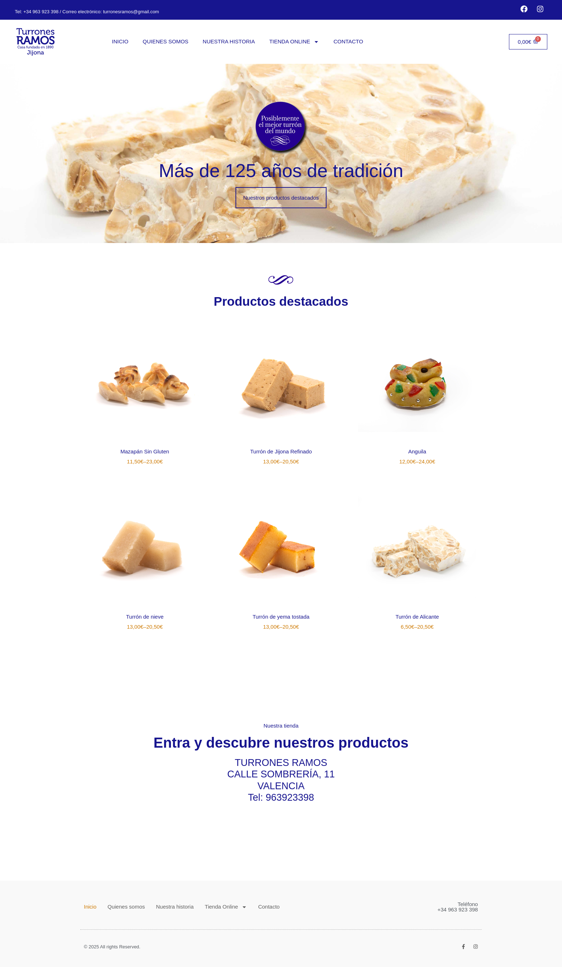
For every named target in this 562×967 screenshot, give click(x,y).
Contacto (348, 41)
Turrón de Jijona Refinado (281, 451)
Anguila (417, 451)
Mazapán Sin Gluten (144, 451)
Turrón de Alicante (417, 617)
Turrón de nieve (145, 617)
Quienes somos (166, 41)
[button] (281, 197)
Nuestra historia (229, 41)
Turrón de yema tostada (281, 617)
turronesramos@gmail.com (130, 11)
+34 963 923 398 (40, 11)
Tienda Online (294, 41)
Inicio (120, 41)
